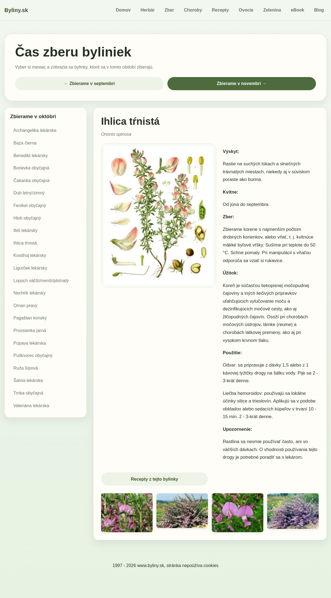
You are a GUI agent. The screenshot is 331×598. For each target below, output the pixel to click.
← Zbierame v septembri (89, 83)
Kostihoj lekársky (29, 255)
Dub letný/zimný (29, 193)
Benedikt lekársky (30, 155)
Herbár (148, 10)
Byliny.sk (16, 10)
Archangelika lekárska (34, 130)
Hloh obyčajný (27, 218)
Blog (319, 10)
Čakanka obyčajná (31, 180)
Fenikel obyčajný (29, 205)
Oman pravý (25, 305)
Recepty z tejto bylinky (154, 479)
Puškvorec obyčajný (32, 355)
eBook (297, 10)
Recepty (220, 10)
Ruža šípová (25, 368)
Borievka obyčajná (31, 168)
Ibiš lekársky (25, 230)
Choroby (193, 10)
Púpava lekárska (29, 343)
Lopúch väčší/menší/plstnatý (41, 280)
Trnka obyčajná (28, 393)
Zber (169, 10)
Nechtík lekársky (29, 293)
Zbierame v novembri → (241, 83)
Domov (123, 10)
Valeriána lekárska (31, 405)
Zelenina (272, 10)
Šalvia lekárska (28, 380)
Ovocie (246, 10)
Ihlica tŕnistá (25, 243)
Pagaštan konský (30, 318)
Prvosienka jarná (29, 330)
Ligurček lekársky (30, 268)
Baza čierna (25, 143)
